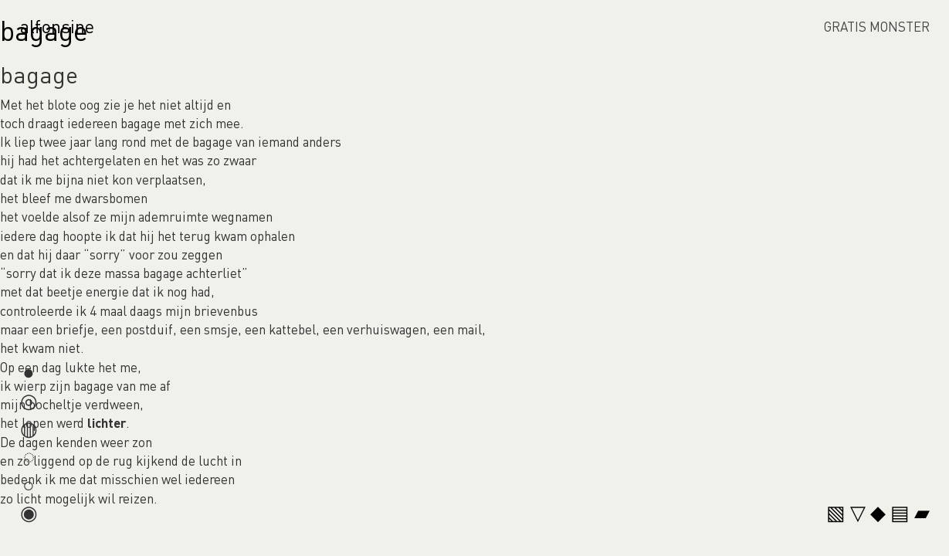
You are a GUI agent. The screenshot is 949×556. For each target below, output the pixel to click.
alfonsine (57, 26)
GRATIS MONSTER (877, 26)
